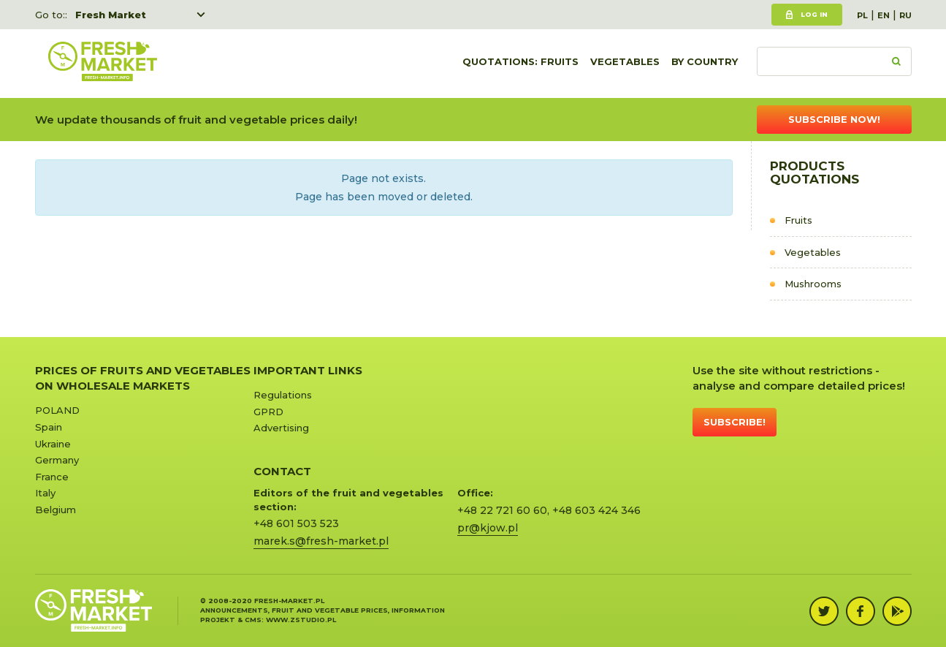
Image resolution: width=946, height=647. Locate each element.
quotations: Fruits (520, 63)
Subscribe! (734, 422)
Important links (307, 370)
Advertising (281, 428)
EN (883, 15)
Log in (814, 14)
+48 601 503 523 (296, 523)
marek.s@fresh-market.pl (321, 541)
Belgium (55, 509)
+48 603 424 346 (596, 510)
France (52, 477)
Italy (45, 493)
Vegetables (625, 63)
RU (905, 15)
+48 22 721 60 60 (502, 510)
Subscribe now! (834, 119)
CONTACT (282, 471)
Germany (57, 460)
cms (253, 620)
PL (862, 15)
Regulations (282, 395)
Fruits (798, 220)
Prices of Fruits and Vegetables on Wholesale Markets (143, 378)
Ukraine (53, 444)
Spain (48, 427)
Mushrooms (813, 284)
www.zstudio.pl (301, 620)
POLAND (57, 410)
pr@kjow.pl (487, 527)
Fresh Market (110, 14)
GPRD (268, 411)
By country (704, 63)
